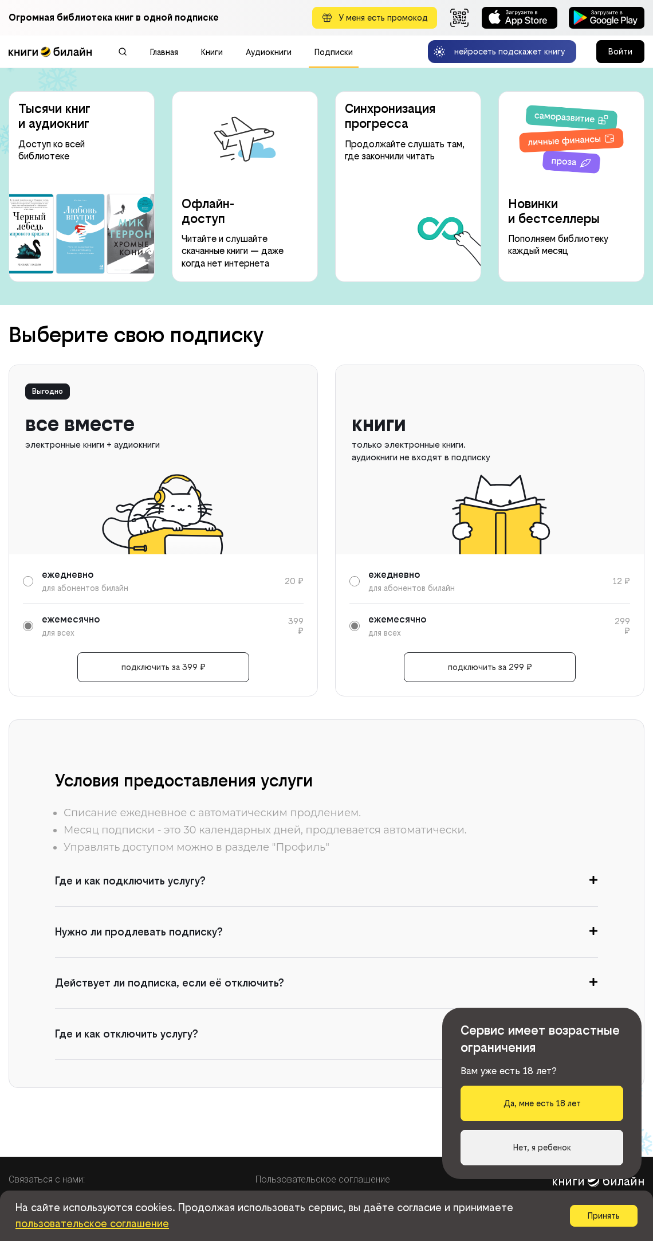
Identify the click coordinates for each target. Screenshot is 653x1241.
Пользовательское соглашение (322, 1179)
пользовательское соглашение (92, 1223)
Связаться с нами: (47, 1179)
